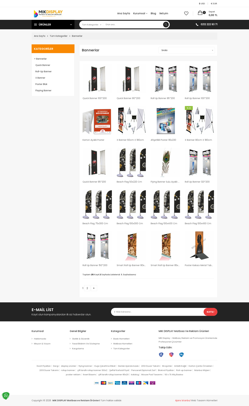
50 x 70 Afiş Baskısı (174, 375)
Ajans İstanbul (182, 400)
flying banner (85, 366)
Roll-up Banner (43, 71)
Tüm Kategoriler (58, 36)
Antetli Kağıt (180, 366)
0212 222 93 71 (209, 24)
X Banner (39, 77)
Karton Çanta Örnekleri (200, 366)
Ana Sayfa (123, 13)
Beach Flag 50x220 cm (129, 181)
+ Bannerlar (40, 58)
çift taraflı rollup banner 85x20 (113, 375)
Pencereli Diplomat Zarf (143, 370)
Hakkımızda (40, 338)
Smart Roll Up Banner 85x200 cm (165, 265)
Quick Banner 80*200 (128, 98)
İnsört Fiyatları (44, 366)
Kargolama (78, 348)
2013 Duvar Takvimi (49, 370)
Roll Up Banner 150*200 (95, 265)
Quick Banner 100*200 (95, 98)
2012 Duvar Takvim (150, 366)
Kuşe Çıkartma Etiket (104, 366)
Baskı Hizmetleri (121, 338)
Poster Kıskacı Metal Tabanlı (199, 265)
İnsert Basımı (89, 375)
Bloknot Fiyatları (166, 370)
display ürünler (68, 366)
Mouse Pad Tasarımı (151, 375)
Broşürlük (167, 366)
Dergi (56, 366)
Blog (153, 13)
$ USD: (202, 4)
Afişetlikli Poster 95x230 (163, 140)
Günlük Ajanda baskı (128, 366)
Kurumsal (140, 13)
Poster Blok (40, 84)
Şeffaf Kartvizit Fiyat (119, 370)
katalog (135, 375)
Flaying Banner (42, 90)
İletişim (163, 13)
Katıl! (210, 311)
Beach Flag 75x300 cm (95, 223)
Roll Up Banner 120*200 (197, 181)
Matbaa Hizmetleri (122, 343)
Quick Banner (42, 65)
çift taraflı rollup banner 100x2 (92, 370)
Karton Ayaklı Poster (93, 140)
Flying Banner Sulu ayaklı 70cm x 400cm (165, 181)
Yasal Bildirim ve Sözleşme (86, 343)
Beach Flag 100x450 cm (198, 223)
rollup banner (68, 370)
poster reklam (73, 375)
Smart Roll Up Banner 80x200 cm (131, 265)
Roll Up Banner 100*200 (197, 98)
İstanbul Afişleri (202, 370)
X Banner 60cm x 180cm (130, 140)
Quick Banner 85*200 (94, 181)
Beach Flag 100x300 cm (130, 223)
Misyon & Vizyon (42, 343)
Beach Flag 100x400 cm (164, 223)
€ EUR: (214, 4)
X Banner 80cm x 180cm (198, 140)
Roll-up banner (184, 370)
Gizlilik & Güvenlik (81, 338)
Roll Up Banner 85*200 (163, 98)
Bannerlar (77, 36)
